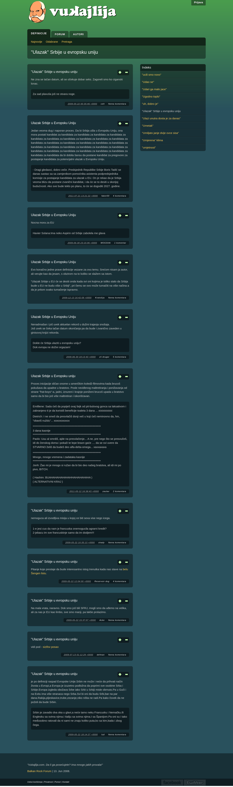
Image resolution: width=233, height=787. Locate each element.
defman (101, 655)
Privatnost (48, 782)
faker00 (105, 196)
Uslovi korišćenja (34, 782)
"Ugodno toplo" (151, 96)
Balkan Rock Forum (39, 771)
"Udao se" (148, 81)
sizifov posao (51, 646)
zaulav (105, 491)
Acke (101, 620)
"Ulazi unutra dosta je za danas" (161, 118)
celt (103, 104)
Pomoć (57, 782)
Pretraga (67, 41)
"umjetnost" (149, 147)
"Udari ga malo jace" (154, 89)
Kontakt (65, 782)
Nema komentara (117, 104)
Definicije (39, 33)
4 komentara (119, 196)
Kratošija (100, 298)
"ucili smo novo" (151, 74)
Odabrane (52, 41)
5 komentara (119, 357)
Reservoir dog (101, 581)
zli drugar (104, 357)
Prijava (198, 2)
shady (101, 542)
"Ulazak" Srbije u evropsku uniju (54, 72)
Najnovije (36, 41)
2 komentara (119, 491)
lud (103, 734)
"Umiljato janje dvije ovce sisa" (160, 132)
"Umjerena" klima (152, 140)
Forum (60, 34)
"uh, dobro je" (150, 103)
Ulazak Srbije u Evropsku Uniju (53, 123)
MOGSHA (106, 243)
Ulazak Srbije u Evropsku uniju (53, 376)
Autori (78, 34)
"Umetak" (147, 125)
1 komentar (120, 243)
